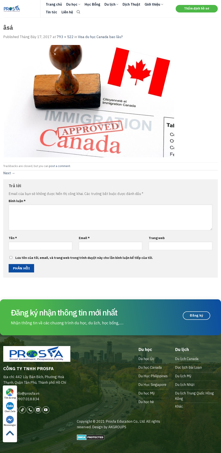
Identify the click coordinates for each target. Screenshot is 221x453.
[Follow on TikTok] (22, 409)
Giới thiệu (154, 4)
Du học (73, 4)
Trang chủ (54, 4)
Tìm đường (10, 393)
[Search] (78, 12)
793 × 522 (65, 37)
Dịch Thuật (131, 4)
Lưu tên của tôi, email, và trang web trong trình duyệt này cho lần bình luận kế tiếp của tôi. (84, 258)
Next (9, 173)
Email (84, 238)
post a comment (59, 166)
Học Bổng (92, 4)
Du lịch (111, 4)
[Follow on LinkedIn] (38, 409)
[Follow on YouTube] (45, 409)
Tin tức (51, 12)
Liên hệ (67, 12)
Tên (13, 238)
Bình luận (17, 201)
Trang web (157, 238)
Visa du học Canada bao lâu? (100, 37)
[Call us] (30, 409)
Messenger (10, 421)
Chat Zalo (10, 407)
